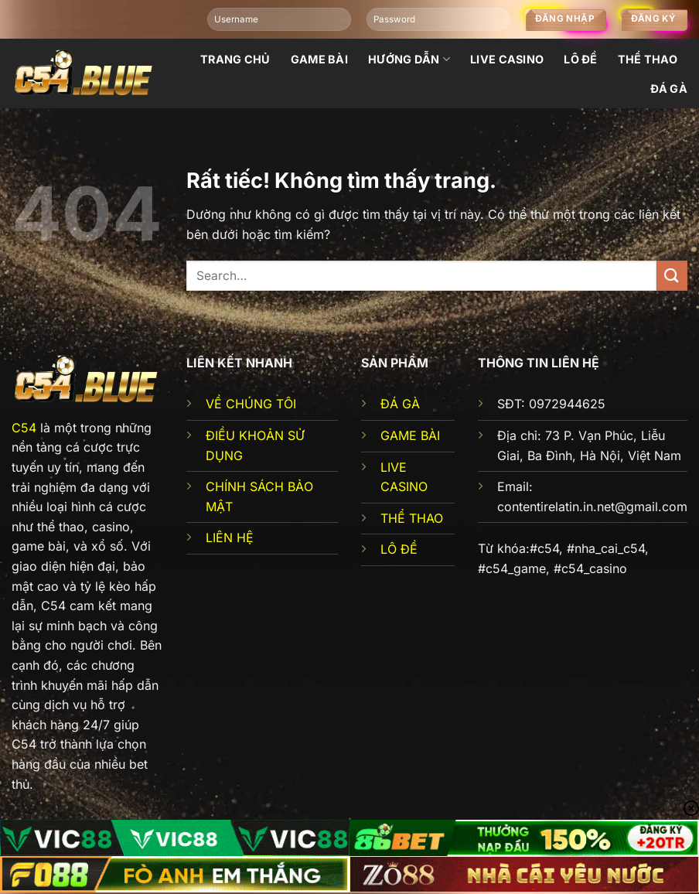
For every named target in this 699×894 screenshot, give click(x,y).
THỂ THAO (411, 518)
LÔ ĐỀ (399, 549)
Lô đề (580, 59)
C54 (24, 427)
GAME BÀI (410, 435)
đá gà (668, 88)
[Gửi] (671, 276)
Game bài (319, 59)
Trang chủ (235, 59)
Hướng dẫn (409, 59)
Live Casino (507, 59)
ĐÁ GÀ (400, 403)
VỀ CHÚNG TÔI (251, 403)
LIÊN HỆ (230, 537)
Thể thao (647, 59)
